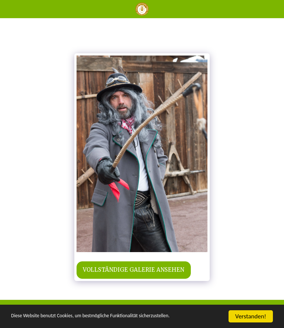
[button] (8, 8)
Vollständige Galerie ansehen (133, 269)
